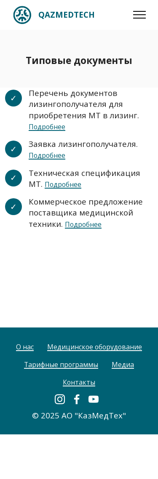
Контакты (79, 405)
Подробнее (51, 126)
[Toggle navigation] (139, 15)
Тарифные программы (59, 388)
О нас (79, 352)
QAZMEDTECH (66, 15)
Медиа (131, 388)
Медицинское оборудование (79, 370)
